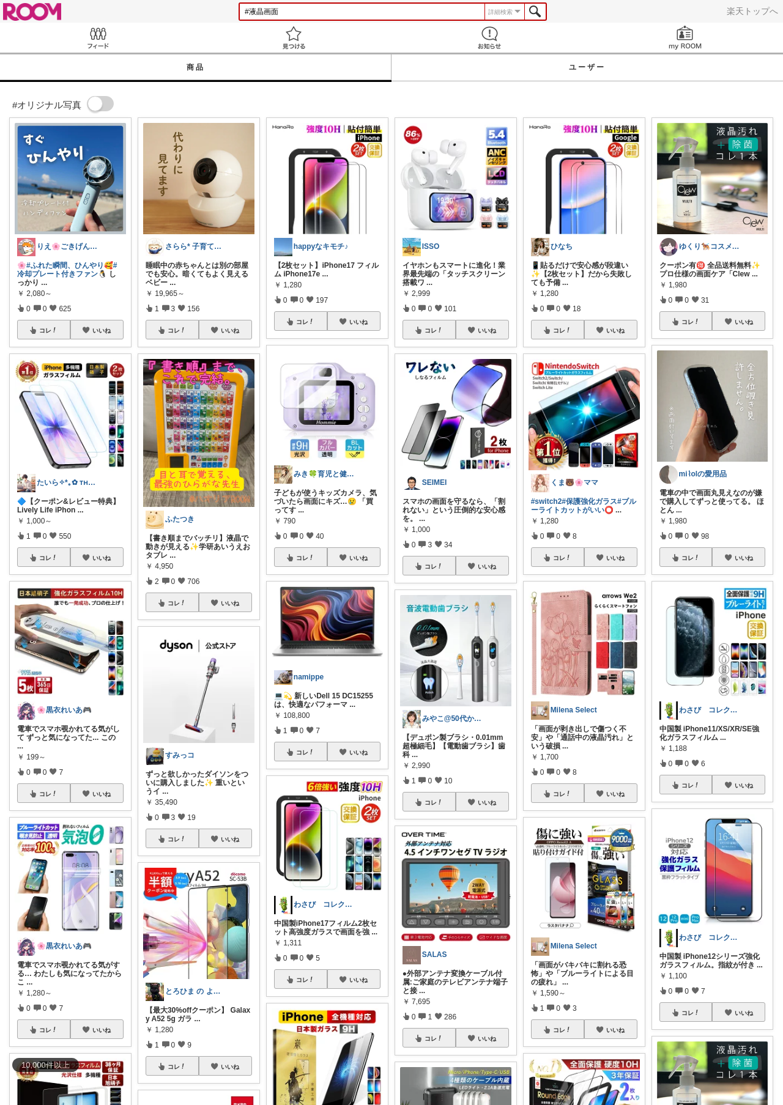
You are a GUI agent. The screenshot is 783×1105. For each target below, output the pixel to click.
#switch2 (546, 501)
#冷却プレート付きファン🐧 (67, 269)
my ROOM (685, 38)
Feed (98, 38)
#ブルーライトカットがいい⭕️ (583, 505)
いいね (101, 330)
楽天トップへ (752, 11)
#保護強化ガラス (589, 501)
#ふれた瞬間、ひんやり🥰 (69, 265)
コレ (48, 330)
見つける (294, 38)
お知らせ (489, 38)
